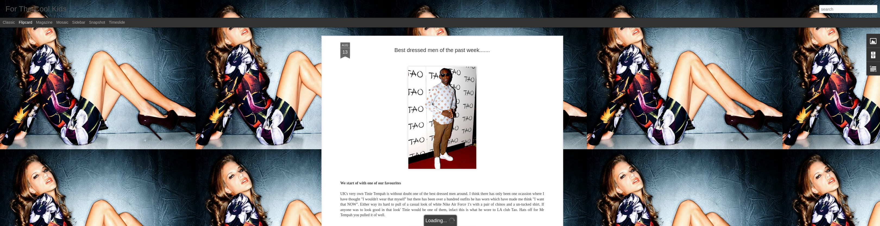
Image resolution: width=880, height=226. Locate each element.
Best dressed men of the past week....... (442, 50)
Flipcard (25, 22)
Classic (9, 22)
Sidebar (78, 22)
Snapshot (97, 22)
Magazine (44, 22)
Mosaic (62, 22)
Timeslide (117, 22)
